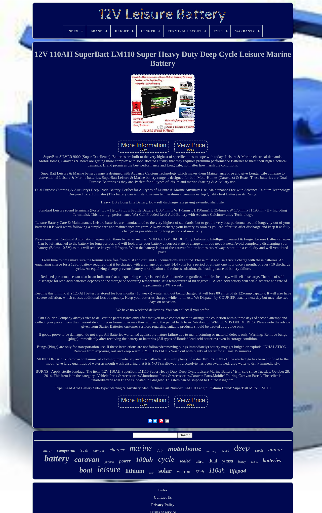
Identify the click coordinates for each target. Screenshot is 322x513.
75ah (199, 471)
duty (160, 450)
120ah (225, 450)
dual (213, 460)
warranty (211, 451)
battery (56, 458)
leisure (108, 469)
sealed (185, 461)
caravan (86, 459)
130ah (259, 450)
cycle (166, 458)
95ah (84, 450)
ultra (199, 461)
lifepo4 (238, 471)
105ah (254, 462)
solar (165, 470)
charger (117, 449)
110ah (217, 470)
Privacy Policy (162, 505)
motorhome (184, 448)
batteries (272, 460)
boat (85, 470)
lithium (134, 470)
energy (47, 450)
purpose (109, 461)
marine (141, 448)
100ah (144, 459)
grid (151, 473)
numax (275, 449)
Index (163, 490)
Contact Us (163, 497)
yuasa (227, 460)
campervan (66, 450)
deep (242, 447)
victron (183, 471)
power (125, 460)
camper (99, 450)
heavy (242, 461)
